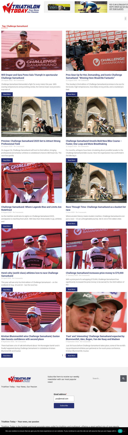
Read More (7, 94)
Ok (120, 431)
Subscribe (64, 406)
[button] (125, 18)
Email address (60, 394)
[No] (124, 431)
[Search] (123, 378)
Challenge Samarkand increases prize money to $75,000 (94, 273)
